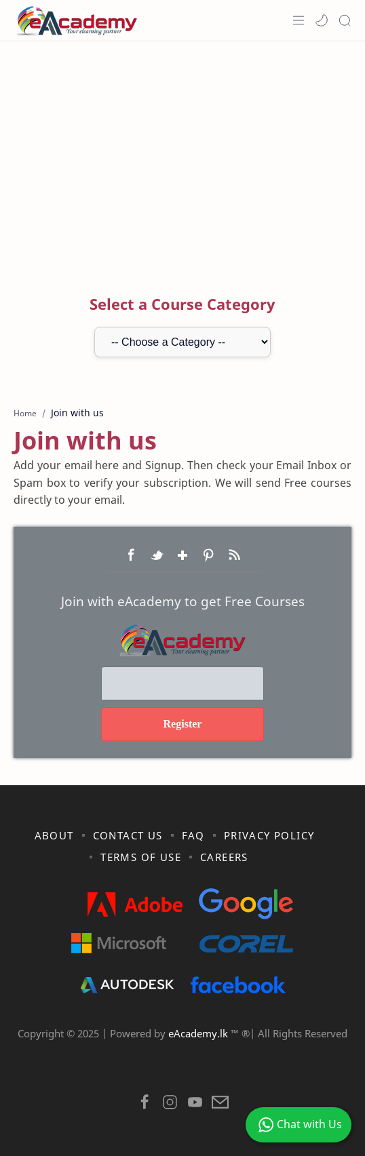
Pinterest (208, 555)
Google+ (182, 555)
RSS (234, 555)
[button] (321, 20)
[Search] (344, 20)
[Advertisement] (182, 150)
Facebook (130, 555)
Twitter (156, 555)
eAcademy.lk (199, 1033)
